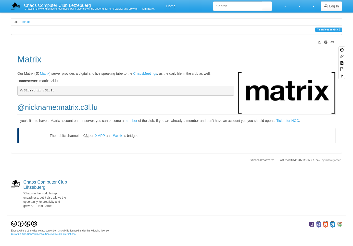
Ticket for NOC (288, 121)
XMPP (100, 136)
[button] (283, 6)
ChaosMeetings (145, 73)
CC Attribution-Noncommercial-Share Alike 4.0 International (43, 234)
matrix (26, 22)
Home (170, 6)
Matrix (44, 73)
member (131, 121)
